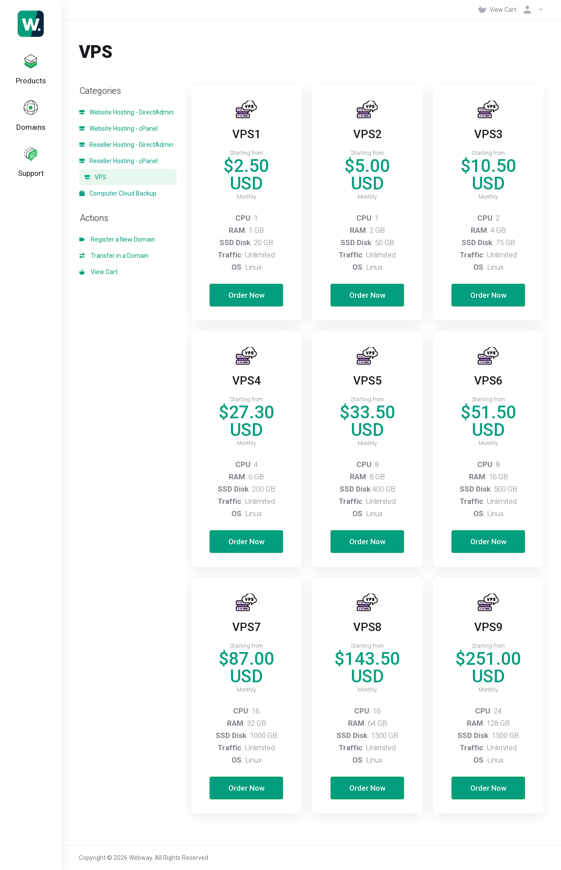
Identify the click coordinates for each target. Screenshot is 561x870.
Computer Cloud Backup (117, 193)
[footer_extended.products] (30, 71)
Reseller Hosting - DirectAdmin (126, 144)
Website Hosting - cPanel (118, 128)
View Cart (98, 271)
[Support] (30, 171)
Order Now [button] (246, 295)
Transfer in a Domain (114, 255)
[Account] (531, 10)
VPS (96, 177)
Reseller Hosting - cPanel (118, 160)
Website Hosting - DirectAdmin (126, 112)
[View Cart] (497, 10)
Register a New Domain (117, 239)
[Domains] (30, 121)
